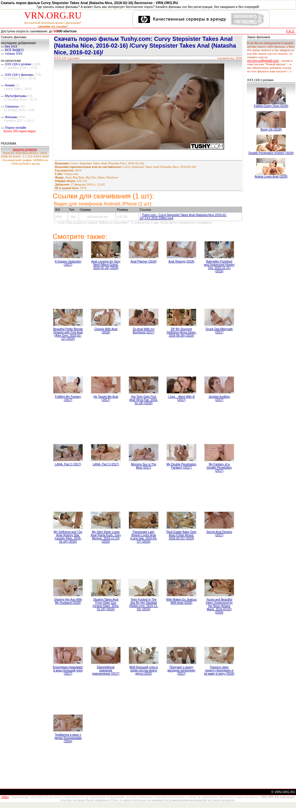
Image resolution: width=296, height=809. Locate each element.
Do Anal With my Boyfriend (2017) (143, 330)
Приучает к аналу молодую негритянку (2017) (181, 670)
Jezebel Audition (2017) (219, 398)
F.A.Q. (290, 31)
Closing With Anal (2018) (105, 330)
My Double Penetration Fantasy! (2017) (181, 466)
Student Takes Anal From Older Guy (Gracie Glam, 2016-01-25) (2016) (106, 604)
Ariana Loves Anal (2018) (271, 176)
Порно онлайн (15, 127)
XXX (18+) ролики (18, 64)
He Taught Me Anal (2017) (105, 398)
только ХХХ (13, 53)
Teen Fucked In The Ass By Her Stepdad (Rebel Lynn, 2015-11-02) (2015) (143, 604)
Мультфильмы (16, 96)
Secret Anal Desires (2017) (219, 533)
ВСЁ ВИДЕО (14, 50)
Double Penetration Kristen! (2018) (271, 153)
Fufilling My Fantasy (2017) (68, 398)
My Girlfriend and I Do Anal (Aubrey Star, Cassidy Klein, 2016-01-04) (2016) (68, 536)
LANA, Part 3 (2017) (106, 464)
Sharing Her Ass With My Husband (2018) (68, 601)
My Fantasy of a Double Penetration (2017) (219, 467)
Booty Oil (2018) (271, 129)
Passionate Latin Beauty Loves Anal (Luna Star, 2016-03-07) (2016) (143, 536)
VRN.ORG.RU (53, 15)
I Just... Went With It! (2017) (181, 398)
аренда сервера (25, 149)
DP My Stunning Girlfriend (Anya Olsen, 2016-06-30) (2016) (181, 332)
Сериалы (12, 106)
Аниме (10, 85)
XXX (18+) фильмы (19, 74)
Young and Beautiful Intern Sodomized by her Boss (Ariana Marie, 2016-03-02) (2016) (219, 606)
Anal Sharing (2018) (182, 261)
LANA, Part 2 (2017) (68, 464)
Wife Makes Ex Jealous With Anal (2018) (181, 601)
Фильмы (11, 117)
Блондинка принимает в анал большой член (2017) (68, 670)
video (5, 797)
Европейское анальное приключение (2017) (105, 670)
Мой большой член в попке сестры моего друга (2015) (144, 670)
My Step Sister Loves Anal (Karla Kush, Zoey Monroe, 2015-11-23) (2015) (106, 536)
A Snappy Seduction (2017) (68, 263)
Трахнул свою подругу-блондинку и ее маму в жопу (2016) (219, 670)
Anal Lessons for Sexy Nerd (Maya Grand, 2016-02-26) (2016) (105, 265)
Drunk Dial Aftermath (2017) (219, 330)
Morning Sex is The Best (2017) (143, 466)
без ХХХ (11, 46)
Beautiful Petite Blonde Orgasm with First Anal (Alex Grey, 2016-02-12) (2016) (68, 333)
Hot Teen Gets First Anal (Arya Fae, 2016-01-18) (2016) (143, 400)
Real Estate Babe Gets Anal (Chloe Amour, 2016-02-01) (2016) (181, 535)
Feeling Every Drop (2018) (271, 106)
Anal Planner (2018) (144, 261)
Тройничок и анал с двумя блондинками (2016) (68, 738)
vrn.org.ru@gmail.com (263, 60)
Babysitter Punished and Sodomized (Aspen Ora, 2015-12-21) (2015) (219, 266)
